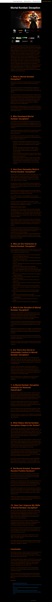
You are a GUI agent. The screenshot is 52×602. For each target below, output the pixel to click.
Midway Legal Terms (27, 1)
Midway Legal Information (17, 1)
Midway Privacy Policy (36, 1)
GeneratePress (33, 600)
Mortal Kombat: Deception (46, 1)
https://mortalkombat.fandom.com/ (20, 583)
